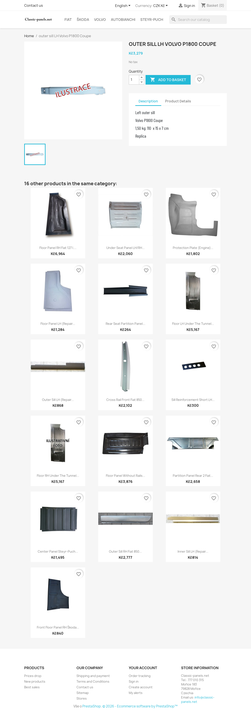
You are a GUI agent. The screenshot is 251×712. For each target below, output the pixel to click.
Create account (141, 687)
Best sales (32, 687)
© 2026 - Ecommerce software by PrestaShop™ (140, 706)
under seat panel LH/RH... (125, 248)
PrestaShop (91, 706)
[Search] (198, 19)
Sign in (134, 681)
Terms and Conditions (92, 681)
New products (34, 681)
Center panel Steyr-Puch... (58, 551)
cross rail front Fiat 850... (125, 400)
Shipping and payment (93, 676)
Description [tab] (148, 101)
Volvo (100, 19)
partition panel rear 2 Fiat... (193, 476)
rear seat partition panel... (125, 324)
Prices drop (32, 676)
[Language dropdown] (123, 5)
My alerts (135, 693)
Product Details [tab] (178, 101)
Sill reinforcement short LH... (193, 400)
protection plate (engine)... (193, 248)
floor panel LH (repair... (58, 324)
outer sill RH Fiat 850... (125, 551)
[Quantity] (134, 80)
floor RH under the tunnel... (58, 476)
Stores (81, 698)
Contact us (33, 5)
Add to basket (168, 80)
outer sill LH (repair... (58, 400)
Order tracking (140, 676)
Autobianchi (123, 19)
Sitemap (82, 693)
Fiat (68, 19)
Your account (143, 667)
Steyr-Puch (151, 19)
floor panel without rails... (125, 476)
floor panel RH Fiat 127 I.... (57, 248)
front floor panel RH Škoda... (58, 627)
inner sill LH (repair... (193, 551)
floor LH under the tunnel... (193, 324)
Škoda (83, 19)
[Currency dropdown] (161, 5)
